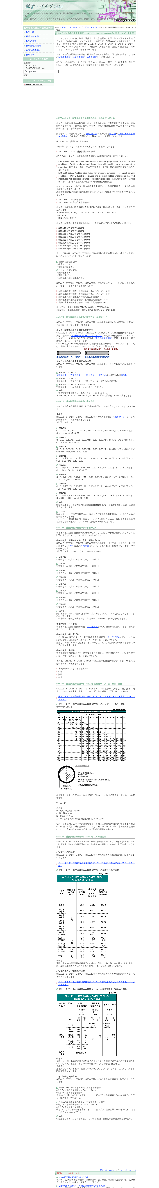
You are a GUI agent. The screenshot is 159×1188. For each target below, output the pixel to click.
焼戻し (124, 375)
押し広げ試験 (113, 637)
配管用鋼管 (91, 133)
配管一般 (30, 32)
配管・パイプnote (69, 27)
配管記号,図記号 (33, 45)
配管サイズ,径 (91, 27)
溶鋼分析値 (119, 417)
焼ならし (103, 375)
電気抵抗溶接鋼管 (103, 338)
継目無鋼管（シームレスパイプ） (86, 335)
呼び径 (112, 133)
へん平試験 (92, 626)
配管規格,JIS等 (33, 50)
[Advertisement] (79, 24)
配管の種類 (31, 41)
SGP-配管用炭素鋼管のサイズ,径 (73, 1177)
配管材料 (30, 54)
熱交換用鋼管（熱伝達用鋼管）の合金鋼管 (77, 57)
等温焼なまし (76, 375)
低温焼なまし (62, 375)
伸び (71, 546)
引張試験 (85, 546)
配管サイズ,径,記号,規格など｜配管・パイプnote (62, 6)
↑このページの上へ (128, 1170)
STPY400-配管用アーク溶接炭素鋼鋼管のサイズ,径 (82, 1186)
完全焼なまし (91, 375)
